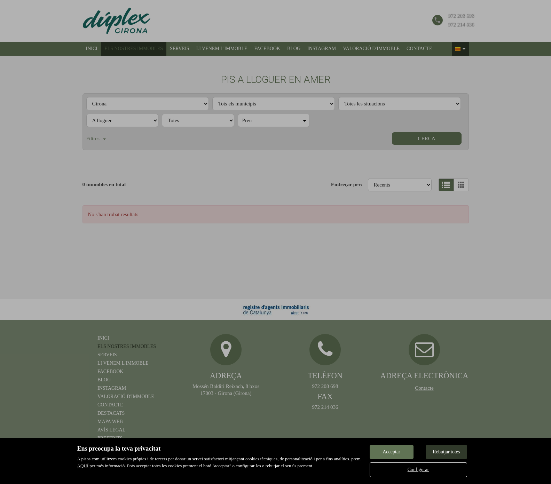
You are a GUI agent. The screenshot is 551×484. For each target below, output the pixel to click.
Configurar (418, 469)
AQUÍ (83, 465)
